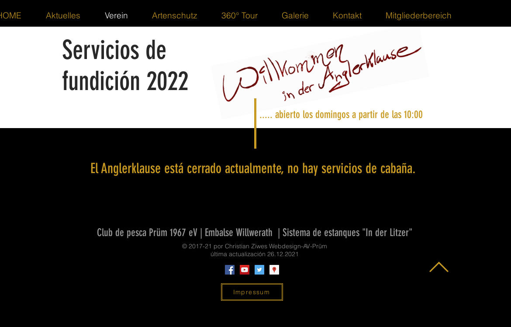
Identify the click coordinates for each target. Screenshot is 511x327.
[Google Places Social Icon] (274, 270)
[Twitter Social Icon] (259, 270)
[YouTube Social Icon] (244, 270)
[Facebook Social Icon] (230, 270)
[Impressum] (252, 292)
